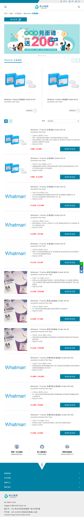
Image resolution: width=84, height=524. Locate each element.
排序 (43, 121)
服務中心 (7, 482)
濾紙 (11, 13)
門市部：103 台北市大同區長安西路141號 (20, 512)
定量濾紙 (18, 13)
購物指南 (7, 473)
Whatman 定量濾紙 (31, 13)
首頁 (6, 13)
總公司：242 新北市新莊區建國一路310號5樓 (22, 509)
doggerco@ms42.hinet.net (15, 506)
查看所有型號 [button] (70, 149)
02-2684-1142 (10, 502)
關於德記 (7, 487)
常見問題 (7, 478)
